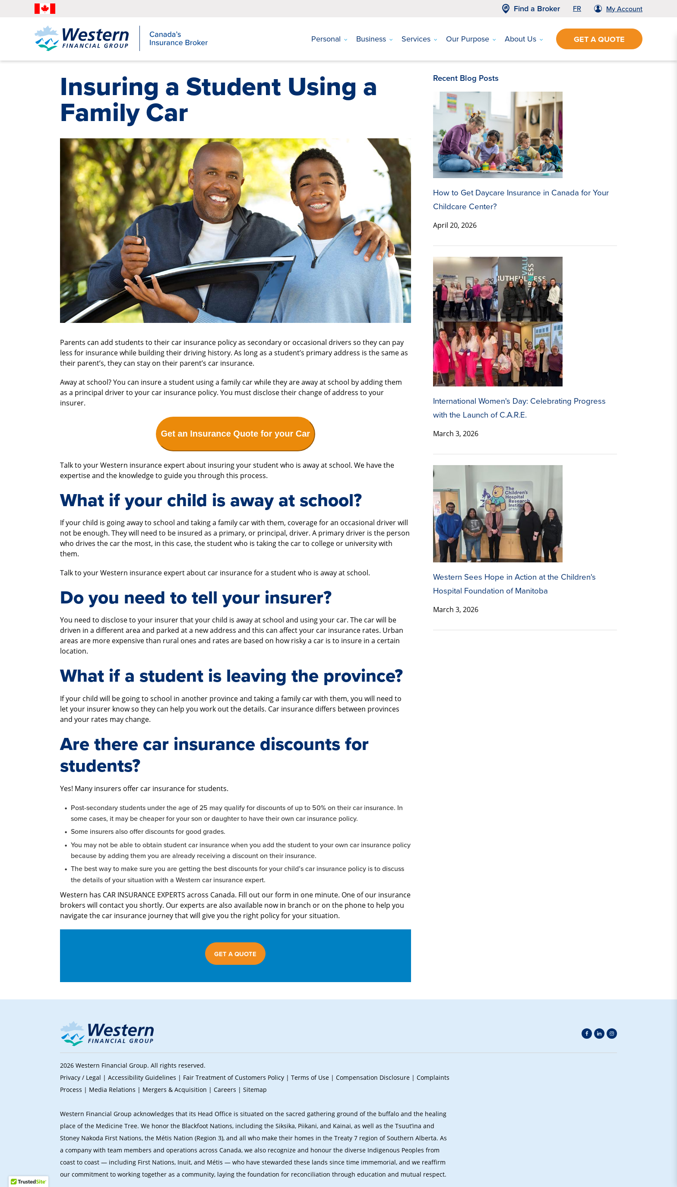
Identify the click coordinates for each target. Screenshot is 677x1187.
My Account (624, 9)
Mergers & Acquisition (174, 1089)
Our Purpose (471, 39)
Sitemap (255, 1089)
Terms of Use (310, 1077)
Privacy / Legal (80, 1077)
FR (577, 8)
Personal (329, 39)
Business (374, 39)
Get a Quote (599, 39)
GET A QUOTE (235, 954)
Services (419, 39)
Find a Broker (537, 8)
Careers (225, 1089)
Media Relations (112, 1089)
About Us (524, 39)
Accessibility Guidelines (142, 1077)
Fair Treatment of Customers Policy (233, 1077)
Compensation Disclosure (373, 1077)
